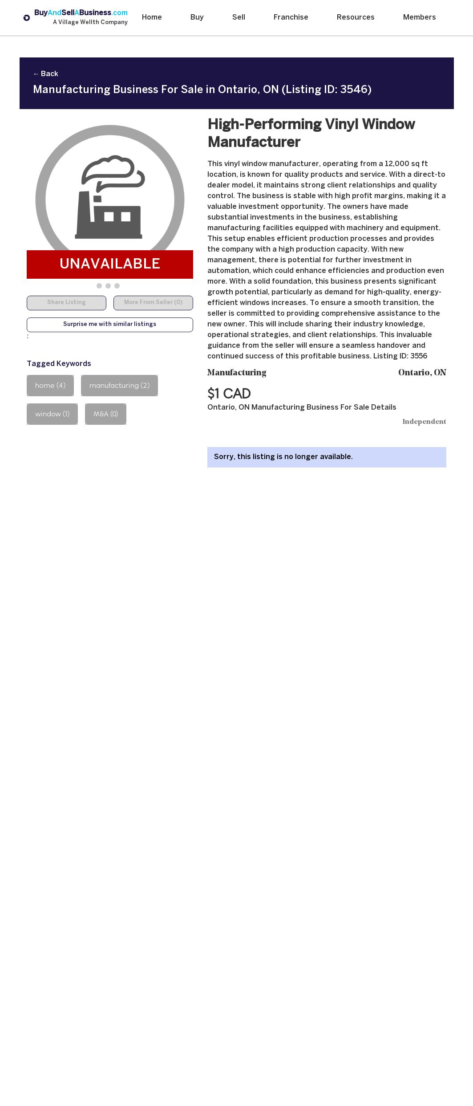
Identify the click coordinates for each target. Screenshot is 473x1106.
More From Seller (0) (153, 302)
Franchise (291, 17)
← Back (45, 74)
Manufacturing (237, 373)
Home (152, 17)
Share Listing (66, 302)
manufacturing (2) (119, 385)
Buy (197, 17)
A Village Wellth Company (90, 22)
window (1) (52, 414)
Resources (356, 17)
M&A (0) (105, 414)
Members (419, 17)
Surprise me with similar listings (109, 324)
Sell (238, 17)
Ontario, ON (422, 373)
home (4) (50, 385)
